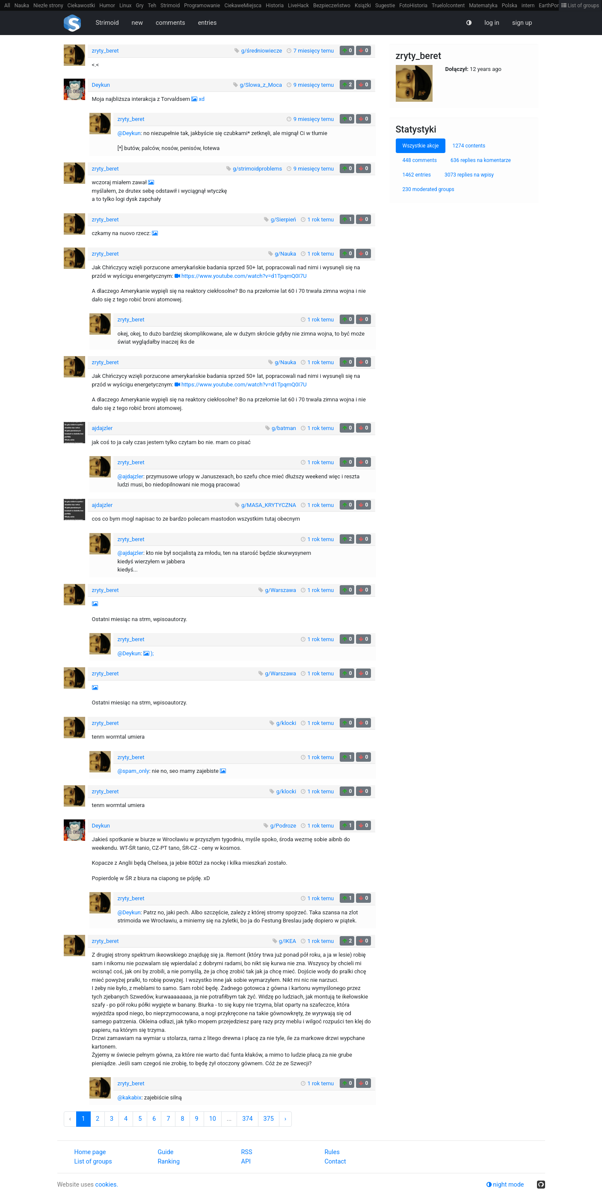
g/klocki (286, 723)
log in (491, 23)
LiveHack (298, 6)
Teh (152, 6)
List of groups (580, 6)
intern (528, 6)
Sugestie (385, 6)
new (137, 23)
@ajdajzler (130, 476)
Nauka (22, 6)
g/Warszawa (281, 590)
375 (269, 1118)
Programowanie (202, 6)
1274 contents (468, 146)
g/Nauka (285, 253)
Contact (335, 1161)
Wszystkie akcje (421, 146)
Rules (332, 1152)
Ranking (169, 1161)
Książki (363, 6)
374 (247, 1118)
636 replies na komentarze (481, 160)
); (152, 653)
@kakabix (130, 1097)
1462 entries (417, 175)
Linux (125, 6)
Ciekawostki (81, 6)
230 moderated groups (428, 189)
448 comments (420, 160)
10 (212, 1118)
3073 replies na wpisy (469, 175)
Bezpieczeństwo (331, 6)
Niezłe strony (48, 6)
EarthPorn (550, 6)
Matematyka (483, 6)
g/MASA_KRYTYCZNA (268, 505)
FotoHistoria (413, 6)
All (7, 6)
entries (207, 23)
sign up (522, 23)
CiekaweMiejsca (242, 6)
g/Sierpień (283, 219)
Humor (107, 6)
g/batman (284, 428)
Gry (139, 6)
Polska (509, 6)
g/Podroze (283, 825)
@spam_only (133, 771)
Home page (90, 1152)
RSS (246, 1152)
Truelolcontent (448, 6)
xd (202, 99)
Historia (275, 6)
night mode (505, 1184)
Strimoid (170, 6)
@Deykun (129, 133)
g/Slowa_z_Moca (261, 85)
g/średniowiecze (261, 50)
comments (170, 23)
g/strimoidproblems (257, 168)
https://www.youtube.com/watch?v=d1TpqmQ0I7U (244, 276)
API (246, 1161)
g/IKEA (287, 941)
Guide (166, 1152)
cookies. (107, 1184)
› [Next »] (285, 1118)
